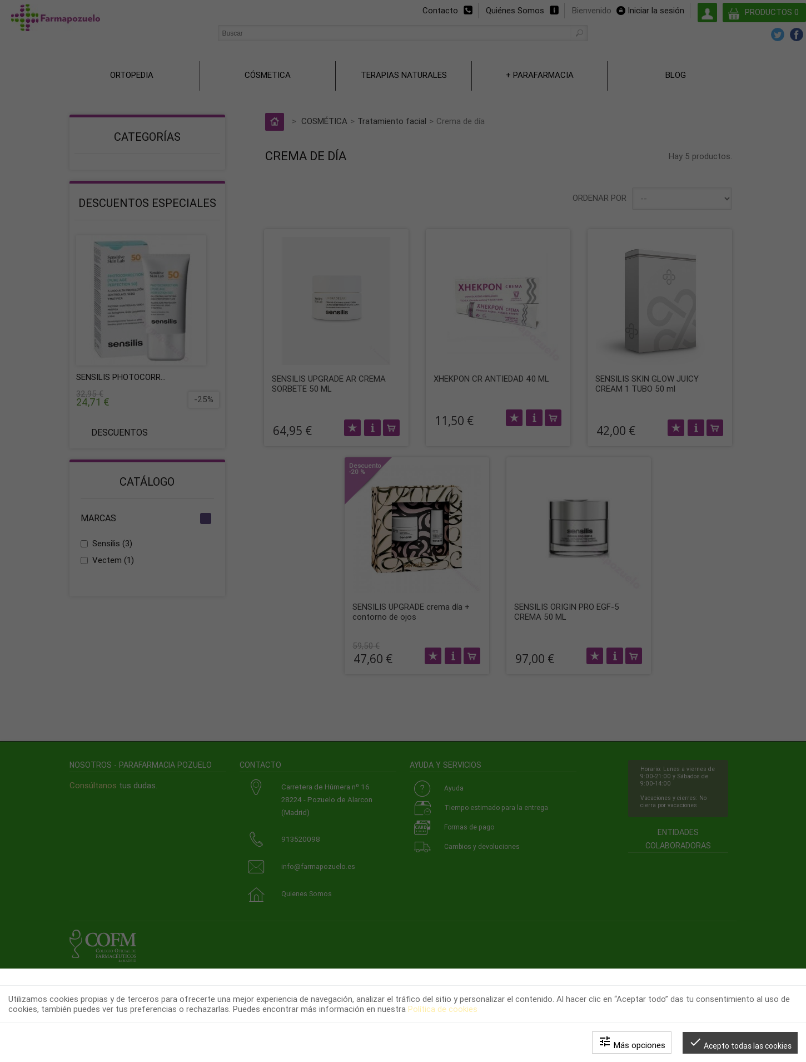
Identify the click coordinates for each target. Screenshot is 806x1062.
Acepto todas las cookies (740, 1042)
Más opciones (631, 1042)
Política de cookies (442, 1009)
